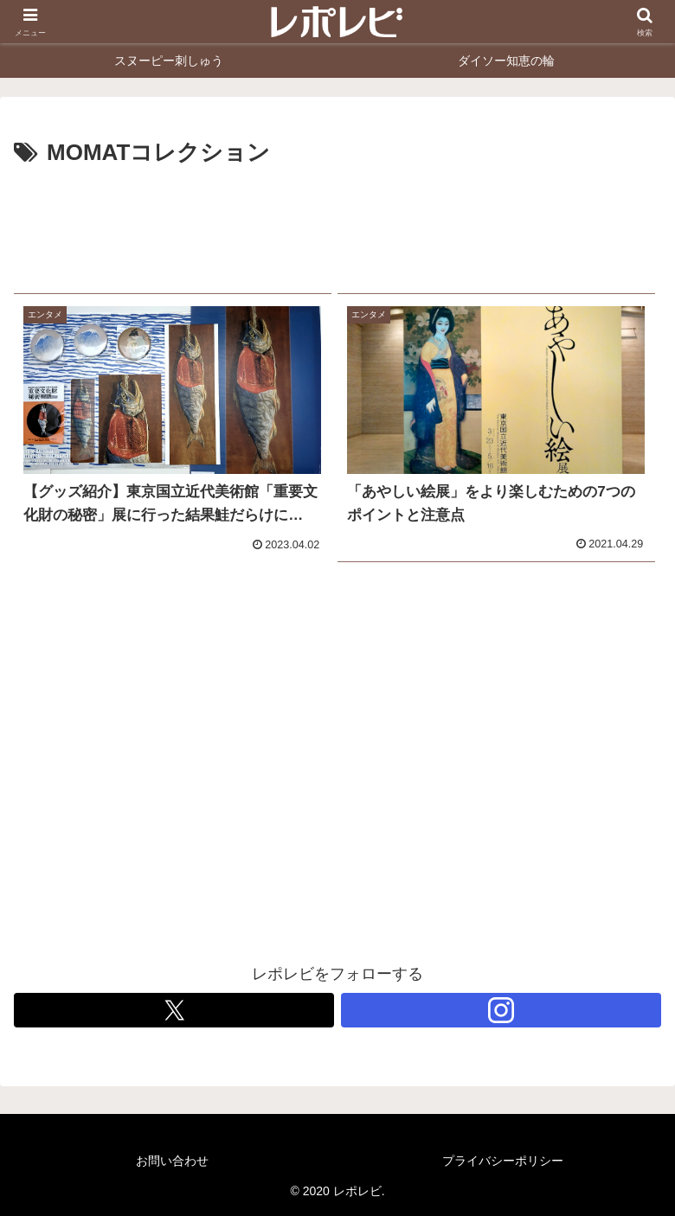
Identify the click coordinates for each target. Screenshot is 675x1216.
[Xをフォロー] (174, 1010)
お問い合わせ (172, 1161)
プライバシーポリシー (502, 1161)
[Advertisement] (337, 224)
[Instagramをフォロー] (501, 1010)
